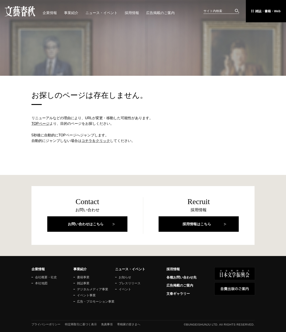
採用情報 (132, 13)
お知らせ (125, 277)
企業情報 (50, 13)
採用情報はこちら (196, 224)
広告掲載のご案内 (160, 13)
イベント (125, 289)
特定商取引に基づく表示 (81, 324)
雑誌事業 (83, 283)
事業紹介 (71, 13)
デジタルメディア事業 (92, 289)
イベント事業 (86, 295)
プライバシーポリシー (45, 324)
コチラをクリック (95, 141)
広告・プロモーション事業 (95, 301)
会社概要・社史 (46, 277)
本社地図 (41, 283)
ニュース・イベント (101, 13)
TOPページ (40, 123)
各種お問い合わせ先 (181, 277)
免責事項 (107, 324)
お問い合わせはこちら (86, 224)
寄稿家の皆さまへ (128, 324)
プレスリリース (130, 283)
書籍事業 (83, 277)
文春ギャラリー (178, 293)
